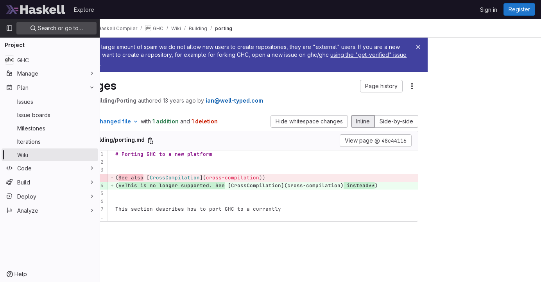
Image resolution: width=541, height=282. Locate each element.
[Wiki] (50, 154)
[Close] (418, 47)
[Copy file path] (191, 140)
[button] (381, 86)
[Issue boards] (50, 114)
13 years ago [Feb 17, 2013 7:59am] (220, 100)
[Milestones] (50, 128)
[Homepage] (36, 9)
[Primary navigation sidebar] (9, 28)
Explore (84, 9)
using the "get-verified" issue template (192, 62)
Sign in (488, 9)
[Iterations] (50, 141)
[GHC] (50, 60)
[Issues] (50, 101)
